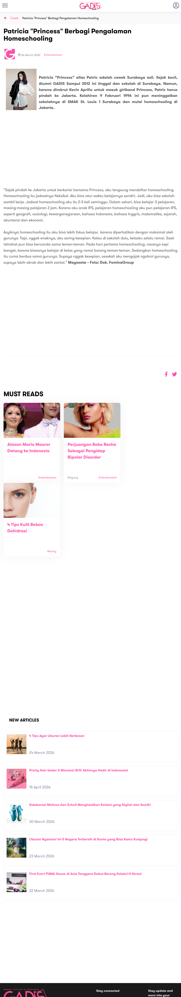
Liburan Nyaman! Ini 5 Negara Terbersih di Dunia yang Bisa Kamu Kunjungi (88, 772)
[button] (174, 374)
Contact (52, 953)
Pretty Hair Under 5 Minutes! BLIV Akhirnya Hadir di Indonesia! (78, 703)
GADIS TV (120, 964)
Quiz (100, 964)
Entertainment (53, 55)
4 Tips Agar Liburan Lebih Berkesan (56, 668)
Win (108, 964)
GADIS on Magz (140, 964)
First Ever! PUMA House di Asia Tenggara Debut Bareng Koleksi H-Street (85, 806)
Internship (54, 963)
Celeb (14, 18)
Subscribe (170, 943)
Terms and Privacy (124, 991)
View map (10, 971)
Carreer (52, 958)
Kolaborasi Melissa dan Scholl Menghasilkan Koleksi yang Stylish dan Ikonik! (90, 737)
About (51, 948)
